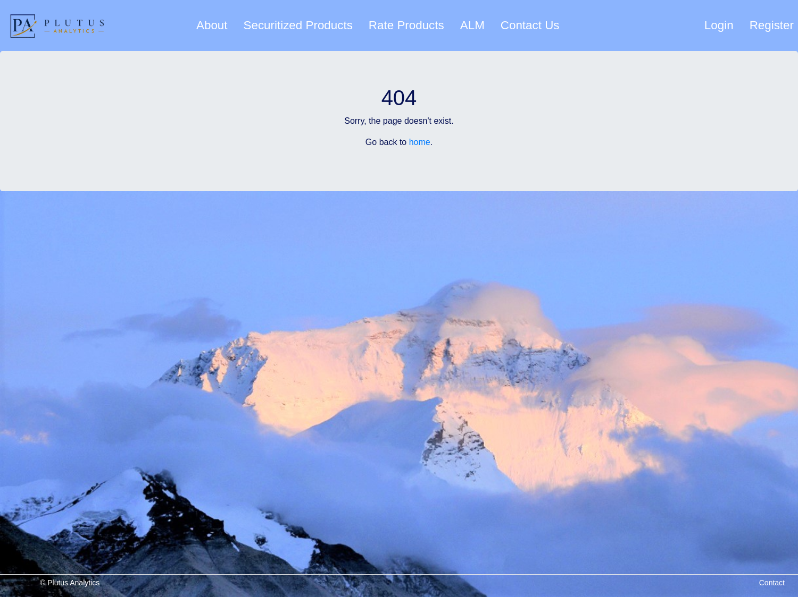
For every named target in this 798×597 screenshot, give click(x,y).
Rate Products (406, 25)
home (419, 142)
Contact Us (530, 25)
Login (719, 25)
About (212, 25)
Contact (772, 582)
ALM (472, 25)
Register (772, 25)
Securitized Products (298, 25)
